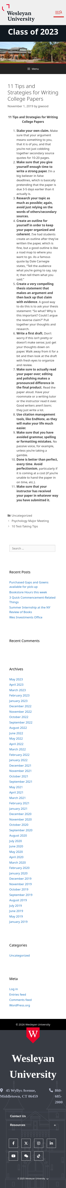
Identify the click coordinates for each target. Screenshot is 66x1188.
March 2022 (17, 749)
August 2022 (18, 728)
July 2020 (15, 841)
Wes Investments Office (25, 617)
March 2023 (17, 690)
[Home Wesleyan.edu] (33, 1035)
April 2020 (16, 857)
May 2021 (16, 787)
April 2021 (16, 792)
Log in (13, 989)
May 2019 (16, 916)
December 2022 (20, 706)
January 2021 (18, 809)
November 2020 (20, 819)
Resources (17, 1125)
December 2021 (20, 765)
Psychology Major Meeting (30, 521)
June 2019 (16, 911)
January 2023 (18, 701)
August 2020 (18, 835)
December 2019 (20, 879)
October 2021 (18, 776)
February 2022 (19, 755)
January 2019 (18, 922)
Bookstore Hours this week (28, 592)
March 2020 (17, 862)
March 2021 (17, 798)
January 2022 (18, 760)
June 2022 (16, 733)
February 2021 (19, 803)
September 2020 (20, 830)
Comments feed (20, 1000)
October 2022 (18, 717)
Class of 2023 (33, 31)
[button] (59, 12)
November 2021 (20, 771)
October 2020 (18, 825)
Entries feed (17, 994)
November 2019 (20, 884)
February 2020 (19, 868)
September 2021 (20, 782)
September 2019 (20, 895)
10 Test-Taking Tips (25, 526)
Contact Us (18, 1116)
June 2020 (16, 846)
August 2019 (18, 900)
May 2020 (16, 852)
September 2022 (20, 722)
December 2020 (20, 814)
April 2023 (16, 685)
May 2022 (16, 738)
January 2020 (18, 873)
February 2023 (19, 695)
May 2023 (16, 679)
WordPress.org (19, 1005)
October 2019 (18, 889)
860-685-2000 (59, 1096)
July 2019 (15, 906)
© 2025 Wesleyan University (33, 1179)
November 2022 (20, 712)
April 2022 (16, 744)
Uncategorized (22, 515)
